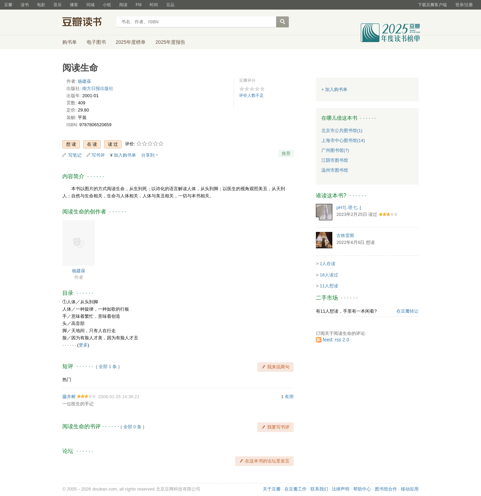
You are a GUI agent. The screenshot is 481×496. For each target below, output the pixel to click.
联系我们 (319, 489)
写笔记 (75, 155)
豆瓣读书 (87, 22)
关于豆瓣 (272, 489)
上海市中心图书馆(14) (343, 140)
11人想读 (329, 285)
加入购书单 (125, 155)
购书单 (69, 42)
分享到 (148, 155)
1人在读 (327, 263)
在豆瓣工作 (295, 489)
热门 (66, 379)
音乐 (57, 4)
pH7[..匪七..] (348, 207)
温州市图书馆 (334, 170)
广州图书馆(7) (335, 150)
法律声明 (340, 489)
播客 (74, 4)
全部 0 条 (132, 426)
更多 (83, 345)
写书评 (98, 155)
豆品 (170, 4)
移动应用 (410, 489)
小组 (107, 4)
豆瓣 (8, 4)
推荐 (286, 153)
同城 (90, 4)
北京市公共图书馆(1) (341, 130)
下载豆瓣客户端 (432, 4)
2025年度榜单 (131, 42)
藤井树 (69, 396)
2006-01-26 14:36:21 (118, 396)
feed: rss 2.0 (336, 339)
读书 (25, 4)
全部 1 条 (108, 366)
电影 (41, 4)
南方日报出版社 (97, 88)
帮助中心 (362, 489)
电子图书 (96, 42)
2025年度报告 (170, 42)
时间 (154, 4)
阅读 (123, 4)
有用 (289, 396)
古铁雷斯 (345, 235)
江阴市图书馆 (334, 160)
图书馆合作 (386, 489)
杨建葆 (84, 81)
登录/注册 (464, 4)
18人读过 (329, 274)
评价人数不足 (251, 95)
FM (138, 4)
